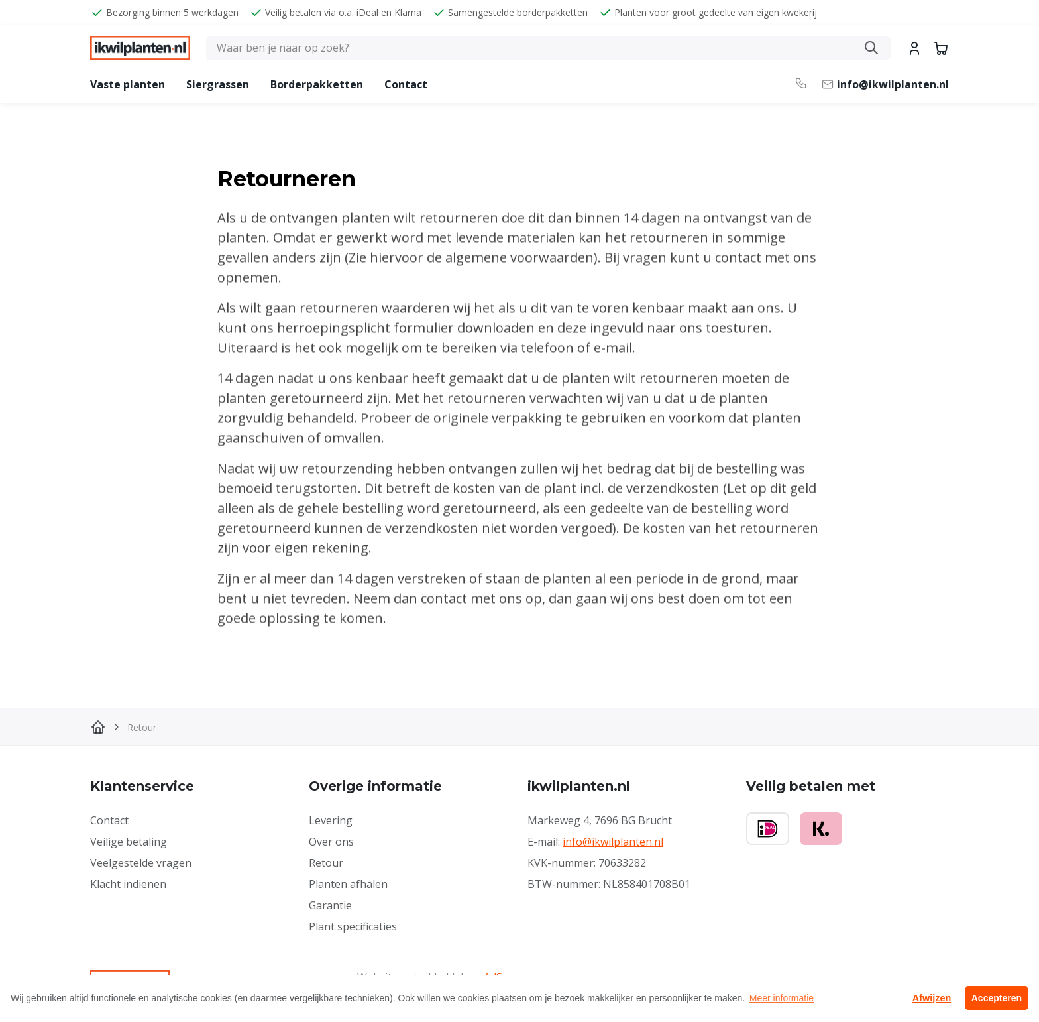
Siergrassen (217, 84)
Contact (405, 84)
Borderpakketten (316, 84)
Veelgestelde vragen (140, 863)
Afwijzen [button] (931, 998)
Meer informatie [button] (781, 998)
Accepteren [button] (996, 998)
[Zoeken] (548, 48)
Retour (326, 863)
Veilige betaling (128, 841)
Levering (331, 820)
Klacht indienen (128, 884)
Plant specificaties (353, 926)
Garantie (330, 905)
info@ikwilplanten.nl (613, 841)
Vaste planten (127, 84)
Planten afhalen (348, 884)
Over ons (331, 841)
